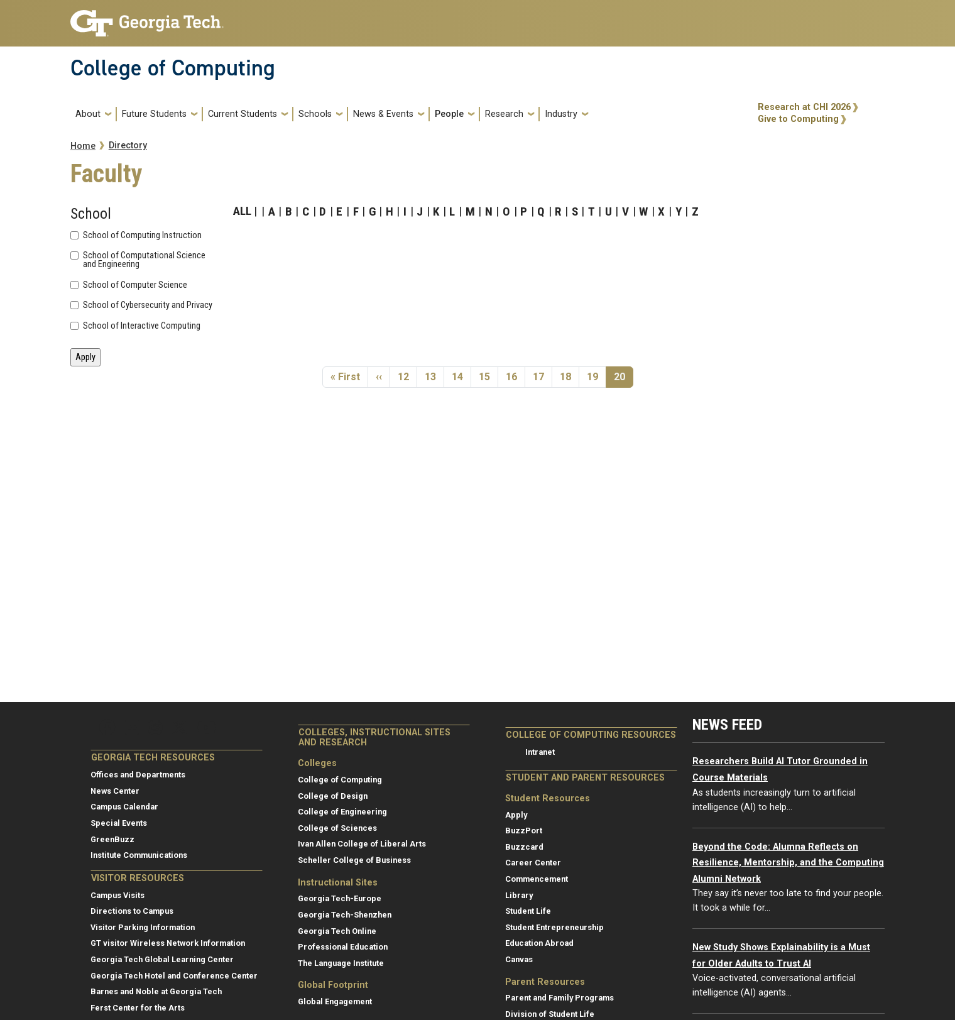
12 (407, 376)
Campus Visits (117, 895)
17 (542, 376)
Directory (128, 145)
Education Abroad (539, 943)
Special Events (118, 823)
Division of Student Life (549, 1014)
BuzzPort (523, 830)
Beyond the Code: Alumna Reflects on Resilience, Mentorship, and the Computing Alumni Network (788, 863)
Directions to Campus (131, 911)
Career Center (533, 862)
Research (504, 114)
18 (569, 376)
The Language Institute (341, 963)
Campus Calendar (124, 806)
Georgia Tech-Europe (339, 898)
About (88, 114)
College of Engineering (342, 811)
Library (519, 895)
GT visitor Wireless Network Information (167, 943)
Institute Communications (138, 855)
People (449, 114)
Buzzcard (524, 847)
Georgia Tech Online (337, 931)
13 (434, 376)
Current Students (242, 114)
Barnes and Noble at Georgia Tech (156, 991)
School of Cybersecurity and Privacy (147, 305)
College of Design (333, 796)
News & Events (383, 114)
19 (596, 376)
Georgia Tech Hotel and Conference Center (174, 975)
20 (623, 376)
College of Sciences (337, 828)
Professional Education (343, 946)
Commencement (536, 879)
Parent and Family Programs (559, 997)
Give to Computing (798, 119)
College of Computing (172, 68)
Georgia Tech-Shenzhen (344, 914)
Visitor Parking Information (142, 927)
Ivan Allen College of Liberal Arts (362, 843)
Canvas (519, 959)
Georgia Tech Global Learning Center (162, 959)
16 (515, 376)
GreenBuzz (112, 839)
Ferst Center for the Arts (137, 1007)
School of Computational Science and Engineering (144, 260)
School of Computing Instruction (142, 235)
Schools (315, 114)
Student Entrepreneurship (554, 927)
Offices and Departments (137, 774)
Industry (561, 114)
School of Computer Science (135, 285)
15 (488, 376)
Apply (516, 815)
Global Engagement (335, 1001)
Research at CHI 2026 (804, 107)
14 (461, 376)
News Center (114, 791)
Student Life (528, 911)
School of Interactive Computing (141, 326)
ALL (242, 211)
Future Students (154, 114)
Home (83, 146)
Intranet (540, 752)
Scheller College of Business (354, 860)
